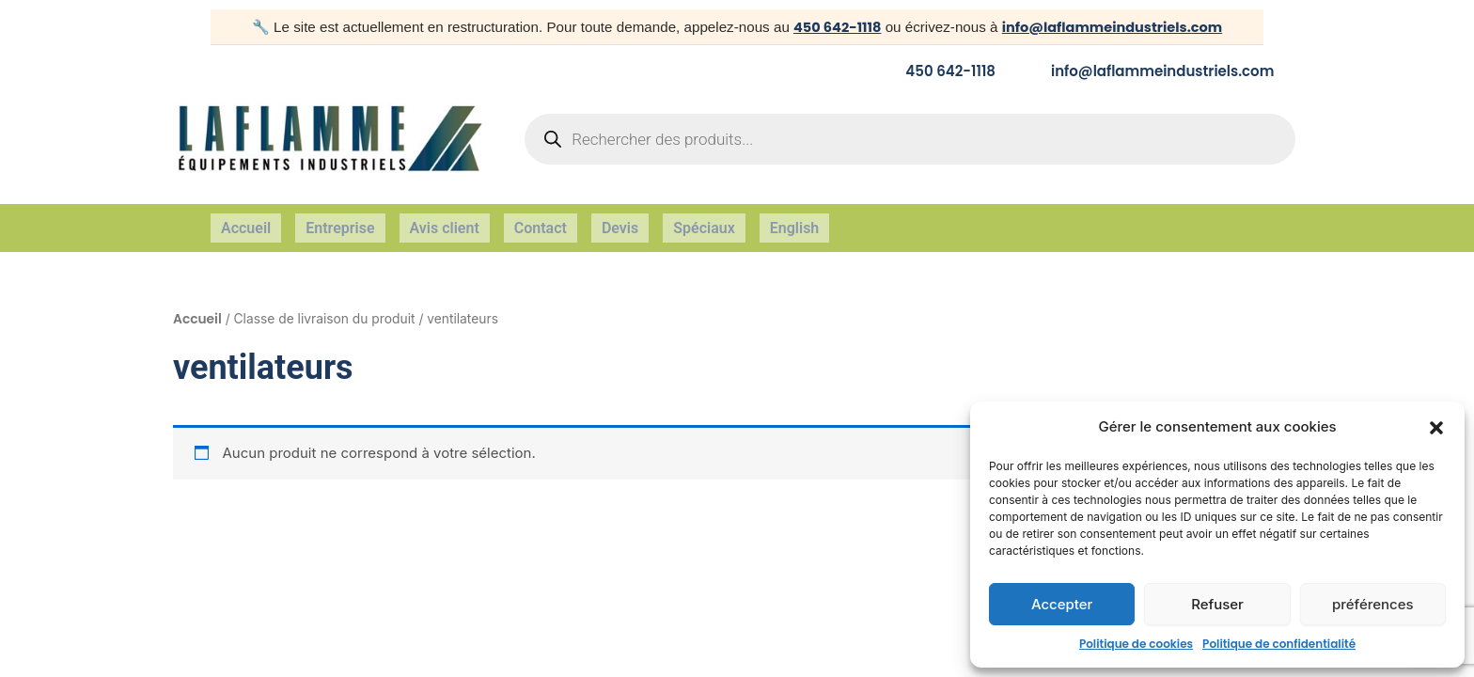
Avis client (444, 220)
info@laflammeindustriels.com (1113, 27)
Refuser (1217, 604)
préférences (1373, 604)
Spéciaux (704, 220)
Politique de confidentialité (1279, 644)
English (795, 220)
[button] (1436, 427)
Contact (540, 220)
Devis (620, 220)
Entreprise (340, 220)
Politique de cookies (1136, 644)
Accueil (246, 220)
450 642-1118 (832, 27)
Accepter (1062, 604)
